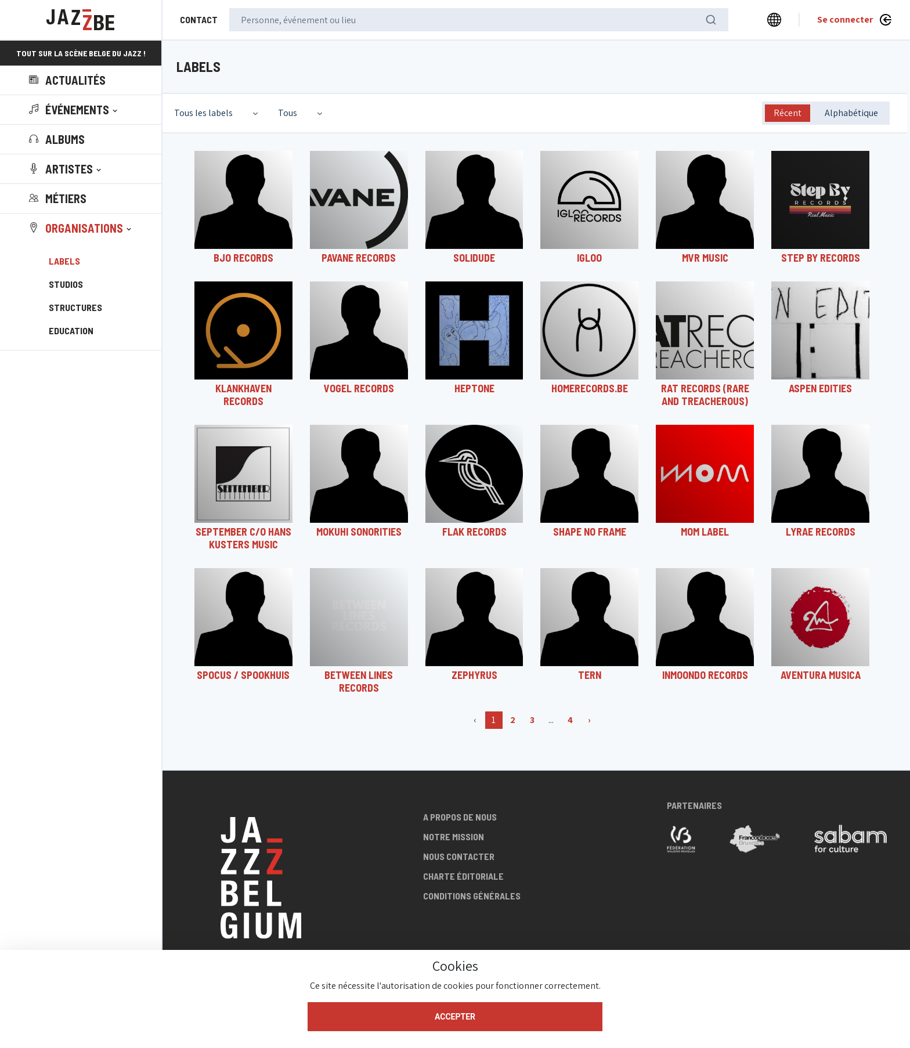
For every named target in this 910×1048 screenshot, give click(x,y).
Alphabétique (851, 113)
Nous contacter (458, 856)
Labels (64, 260)
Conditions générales (472, 895)
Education (71, 330)
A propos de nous (460, 816)
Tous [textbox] (287, 113)
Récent (787, 113)
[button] (74, 109)
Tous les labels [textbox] (203, 113)
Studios (66, 284)
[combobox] (217, 113)
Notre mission (453, 836)
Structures (75, 307)
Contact (199, 19)
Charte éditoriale (463, 875)
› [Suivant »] (589, 720)
